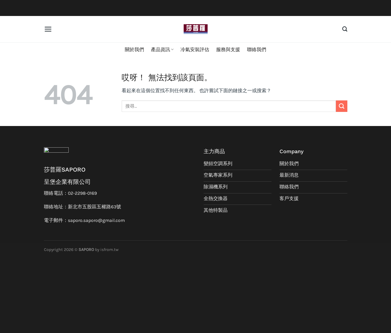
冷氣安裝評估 (194, 49)
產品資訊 (162, 49)
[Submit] (341, 106)
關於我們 (134, 49)
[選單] (48, 29)
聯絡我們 (256, 49)
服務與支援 (228, 49)
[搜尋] (344, 29)
